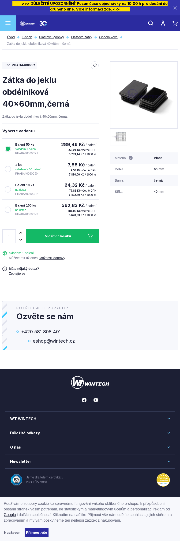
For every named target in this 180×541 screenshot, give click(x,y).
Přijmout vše (36, 532)
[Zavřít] (175, 8)
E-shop (27, 37)
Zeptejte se (17, 273)
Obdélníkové (108, 37)
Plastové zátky (81, 37)
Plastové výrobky (51, 37)
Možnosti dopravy (52, 258)
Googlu (10, 515)
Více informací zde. (94, 9)
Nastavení (12, 532)
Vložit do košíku (58, 236)
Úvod (11, 37)
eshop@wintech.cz (54, 341)
